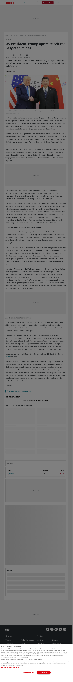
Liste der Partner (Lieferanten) (10, 667)
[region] (36, 663)
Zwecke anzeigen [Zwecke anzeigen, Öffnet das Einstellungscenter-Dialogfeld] (28, 672)
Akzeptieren (44, 672)
